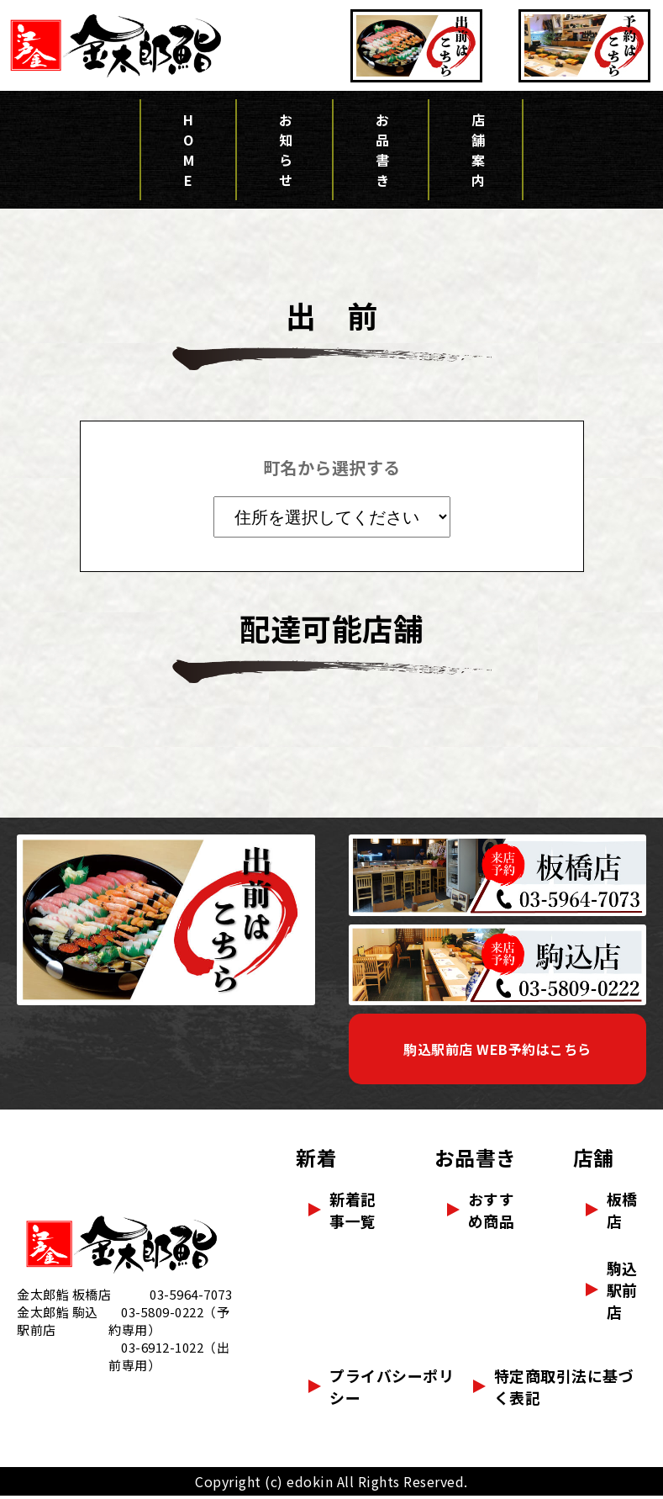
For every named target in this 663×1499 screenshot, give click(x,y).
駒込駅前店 (622, 1293)
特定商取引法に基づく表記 (564, 1390)
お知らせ (284, 151)
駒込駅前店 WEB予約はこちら (497, 1051)
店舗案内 (475, 151)
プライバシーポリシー (391, 1390)
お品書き (381, 151)
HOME (188, 151)
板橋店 (622, 1213)
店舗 (593, 1159)
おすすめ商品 (491, 1213)
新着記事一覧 (352, 1213)
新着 (316, 1159)
